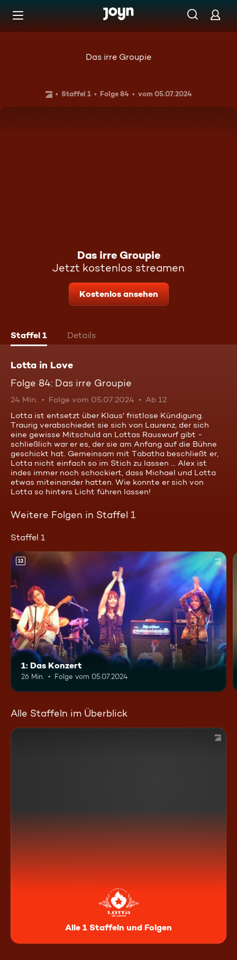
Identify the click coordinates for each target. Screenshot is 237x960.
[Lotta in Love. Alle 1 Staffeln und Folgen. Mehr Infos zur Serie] (118, 836)
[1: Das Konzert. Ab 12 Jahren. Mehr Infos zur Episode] (118, 621)
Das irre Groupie (118, 57)
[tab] (28, 336)
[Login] (215, 14)
